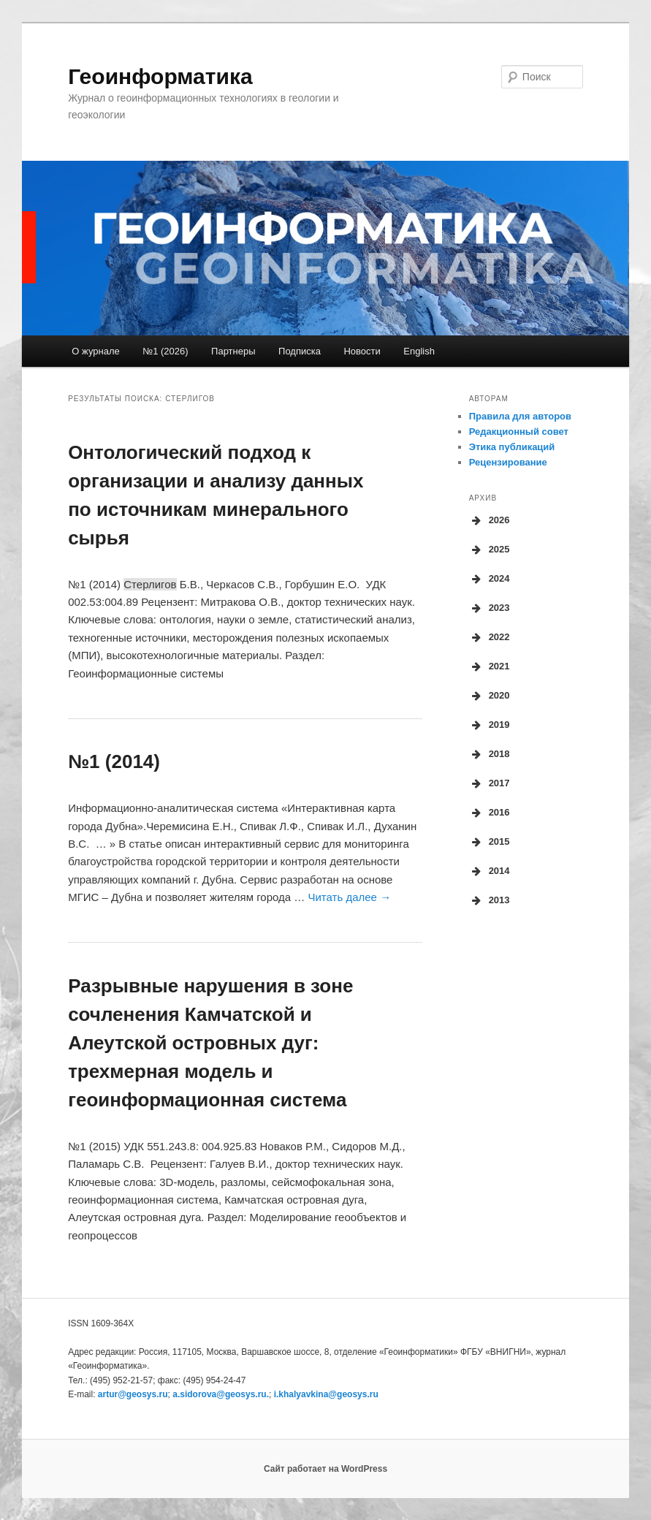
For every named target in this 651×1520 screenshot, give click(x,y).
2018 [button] (489, 754)
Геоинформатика (160, 76)
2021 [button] (489, 666)
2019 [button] (489, 725)
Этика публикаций (512, 446)
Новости (361, 351)
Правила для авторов (520, 416)
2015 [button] (489, 842)
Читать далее (349, 897)
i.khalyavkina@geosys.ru (326, 1394)
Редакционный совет (518, 431)
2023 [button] (489, 608)
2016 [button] (489, 812)
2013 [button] (489, 900)
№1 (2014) (114, 761)
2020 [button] (489, 695)
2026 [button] (489, 520)
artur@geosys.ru (133, 1394)
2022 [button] (489, 637)
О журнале (95, 351)
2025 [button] (489, 549)
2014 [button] (489, 871)
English (419, 351)
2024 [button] (489, 578)
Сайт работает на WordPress (325, 1469)
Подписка (299, 351)
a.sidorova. (220, 1394)
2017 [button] (489, 783)
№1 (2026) (165, 351)
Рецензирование (508, 462)
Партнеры (233, 351)
